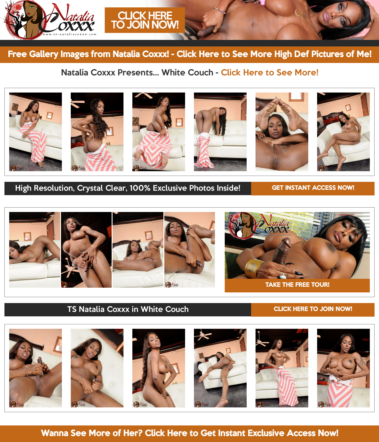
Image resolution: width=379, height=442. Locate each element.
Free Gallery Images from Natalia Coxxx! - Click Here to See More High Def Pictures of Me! (189, 55)
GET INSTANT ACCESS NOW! (313, 188)
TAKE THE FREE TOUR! (297, 285)
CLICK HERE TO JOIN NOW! (313, 309)
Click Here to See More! (269, 73)
